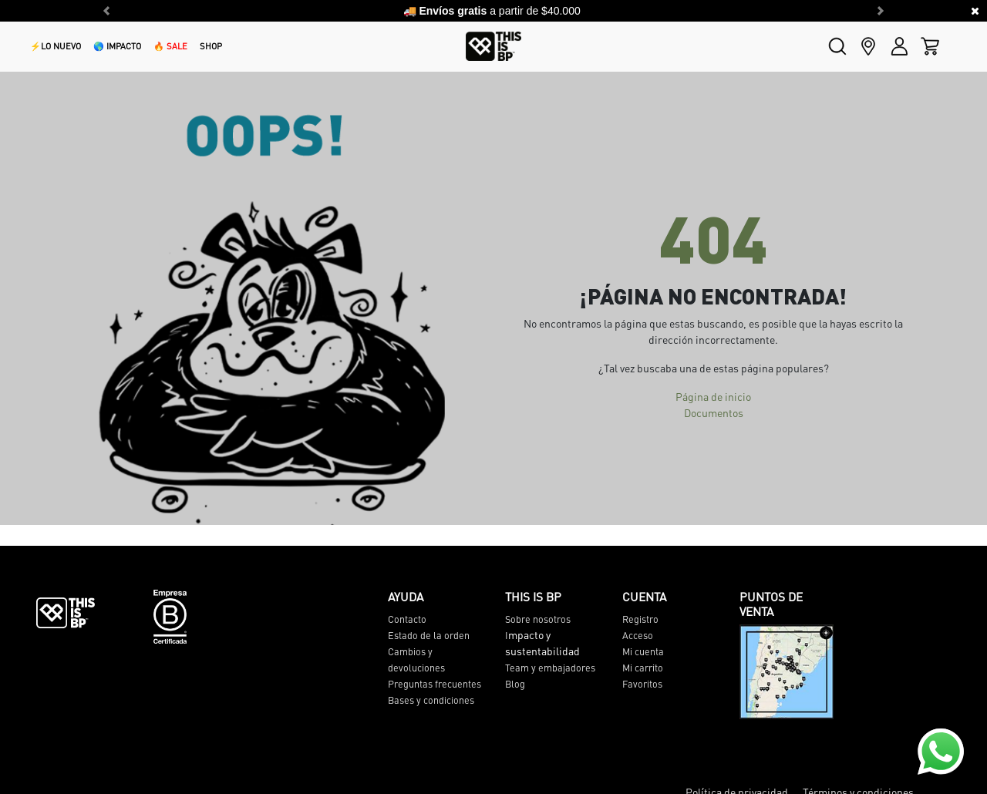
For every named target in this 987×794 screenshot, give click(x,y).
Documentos (713, 412)
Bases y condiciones (431, 700)
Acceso (637, 635)
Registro (640, 619)
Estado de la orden (429, 635)
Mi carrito (642, 667)
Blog (515, 684)
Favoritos (642, 684)
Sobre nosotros (538, 619)
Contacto (407, 619)
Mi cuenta (643, 651)
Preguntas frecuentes (434, 684)
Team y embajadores (550, 667)
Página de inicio (713, 396)
